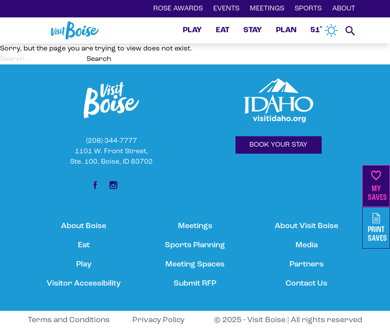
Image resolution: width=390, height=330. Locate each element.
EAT (222, 30)
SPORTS (308, 8)
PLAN (286, 30)
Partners (306, 264)
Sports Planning (195, 245)
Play (83, 264)
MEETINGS (267, 8)
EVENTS (226, 8)
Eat (84, 245)
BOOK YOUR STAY (278, 144)
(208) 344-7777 (111, 141)
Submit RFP (195, 283)
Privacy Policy (158, 320)
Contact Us (306, 283)
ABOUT (343, 8)
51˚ (324, 30)
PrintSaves (377, 228)
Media (307, 245)
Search (99, 59)
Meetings (195, 226)
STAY (252, 30)
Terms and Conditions (69, 320)
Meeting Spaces (195, 264)
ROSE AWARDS (178, 8)
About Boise (83, 226)
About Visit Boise (306, 226)
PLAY (192, 30)
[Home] (75, 30)
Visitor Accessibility (84, 283)
